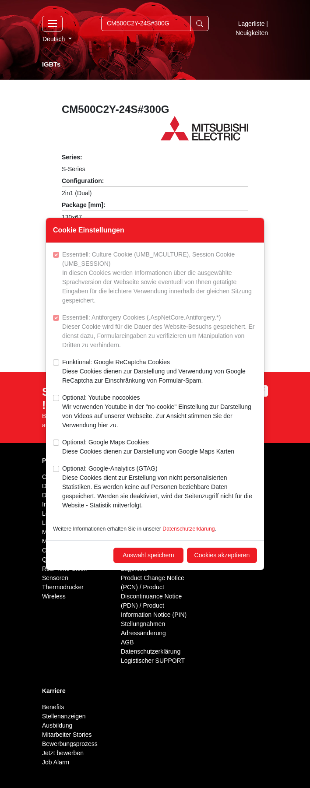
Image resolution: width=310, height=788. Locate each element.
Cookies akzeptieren (222, 555)
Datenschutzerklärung (188, 529)
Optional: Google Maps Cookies (148, 447)
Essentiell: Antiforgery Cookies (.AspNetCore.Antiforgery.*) (159, 332)
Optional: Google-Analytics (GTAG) (159, 487)
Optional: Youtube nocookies (159, 412)
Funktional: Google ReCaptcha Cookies (159, 372)
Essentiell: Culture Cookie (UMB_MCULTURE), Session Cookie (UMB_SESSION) (159, 278)
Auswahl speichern (148, 555)
